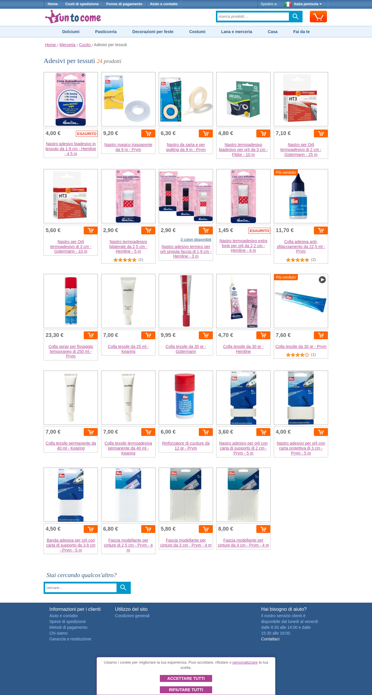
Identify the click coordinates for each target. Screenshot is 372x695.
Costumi (197, 31)
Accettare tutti (186, 678)
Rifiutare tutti (186, 689)
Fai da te (301, 31)
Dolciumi (70, 31)
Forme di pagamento (124, 4)
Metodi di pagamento (68, 627)
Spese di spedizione (67, 621)
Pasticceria (106, 31)
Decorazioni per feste (153, 31)
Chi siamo (58, 633)
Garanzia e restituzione (70, 639)
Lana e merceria (236, 31)
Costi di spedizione (82, 4)
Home (53, 4)
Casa (273, 31)
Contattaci (270, 639)
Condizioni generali (132, 615)
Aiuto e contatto (164, 4)
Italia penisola (303, 4)
